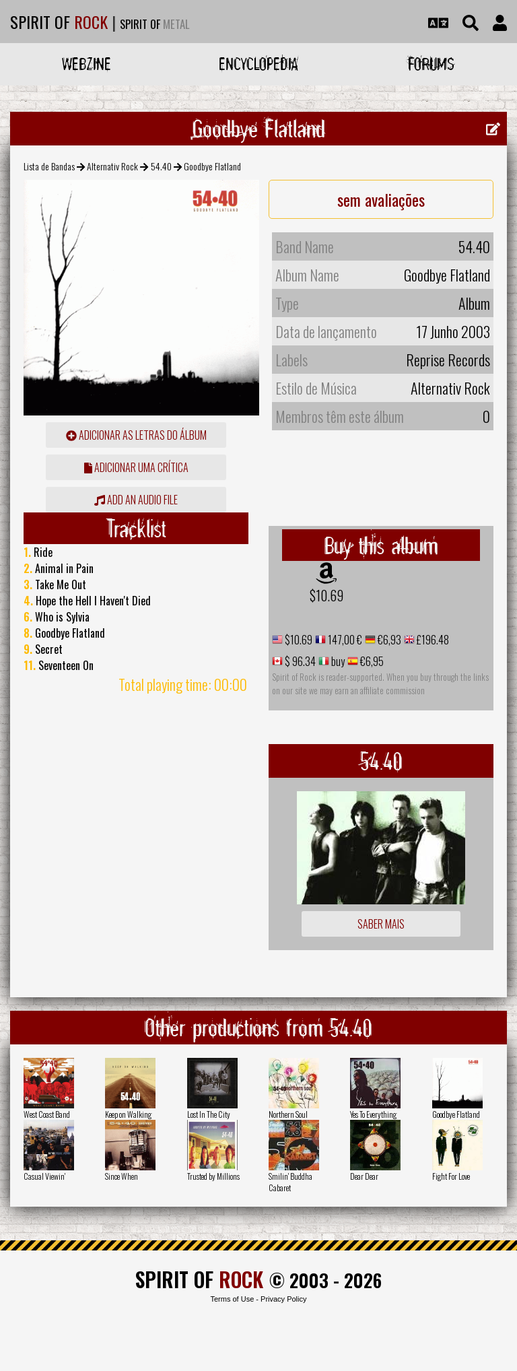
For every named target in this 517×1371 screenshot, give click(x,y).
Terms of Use (232, 1299)
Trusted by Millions (213, 1176)
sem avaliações (381, 199)
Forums (431, 64)
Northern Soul (288, 1114)
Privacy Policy (283, 1299)
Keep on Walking (128, 1114)
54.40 (161, 166)
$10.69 (326, 595)
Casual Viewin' (44, 1176)
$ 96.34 (299, 661)
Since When (121, 1176)
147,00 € (344, 640)
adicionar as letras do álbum (136, 435)
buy (337, 661)
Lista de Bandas (49, 166)
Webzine (86, 64)
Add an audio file (136, 500)
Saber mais (381, 924)
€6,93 (388, 640)
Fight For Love (451, 1176)
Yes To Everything (373, 1114)
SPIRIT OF (59, 21)
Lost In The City (208, 1114)
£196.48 (432, 640)
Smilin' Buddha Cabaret (290, 1181)
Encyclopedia (258, 64)
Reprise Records (448, 359)
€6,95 (371, 661)
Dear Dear (364, 1176)
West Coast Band (47, 1114)
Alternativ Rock (112, 166)
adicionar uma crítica (136, 467)
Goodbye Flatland (456, 1114)
